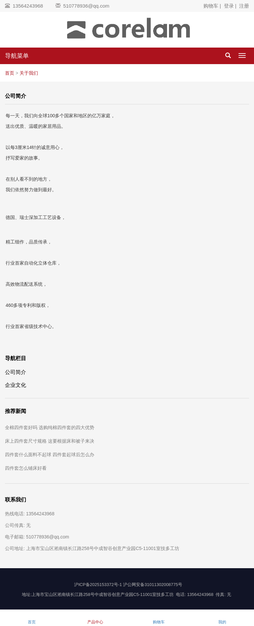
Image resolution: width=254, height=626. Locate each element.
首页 (9, 73)
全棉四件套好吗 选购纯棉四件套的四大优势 (49, 427)
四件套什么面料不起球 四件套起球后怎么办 (49, 454)
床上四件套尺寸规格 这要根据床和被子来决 (49, 441)
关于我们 (29, 73)
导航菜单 (17, 56)
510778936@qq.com (86, 6)
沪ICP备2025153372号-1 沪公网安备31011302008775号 (128, 584)
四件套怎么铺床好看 (26, 468)
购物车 (210, 6)
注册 (244, 6)
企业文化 (15, 384)
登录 (229, 6)
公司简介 (15, 372)
